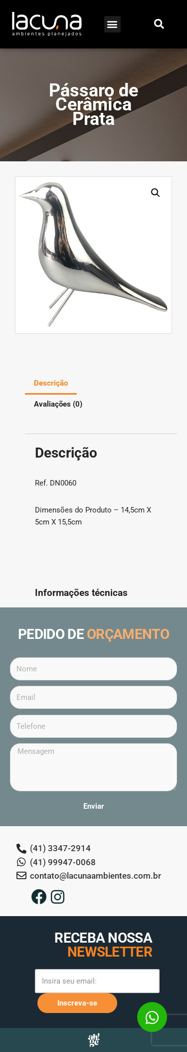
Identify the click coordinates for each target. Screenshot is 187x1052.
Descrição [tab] (51, 383)
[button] (112, 24)
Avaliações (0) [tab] (58, 404)
